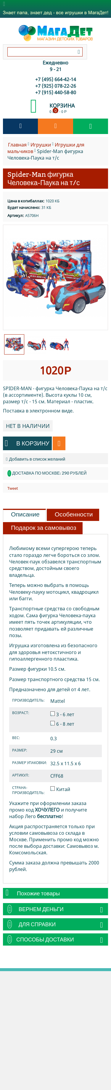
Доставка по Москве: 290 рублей (49, 473)
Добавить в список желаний (35, 459)
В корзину (27, 443)
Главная (17, 144)
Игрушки (40, 144)
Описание (25, 514)
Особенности (74, 514)
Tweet (12, 488)
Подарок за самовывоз (43, 528)
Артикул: (15, 215)
